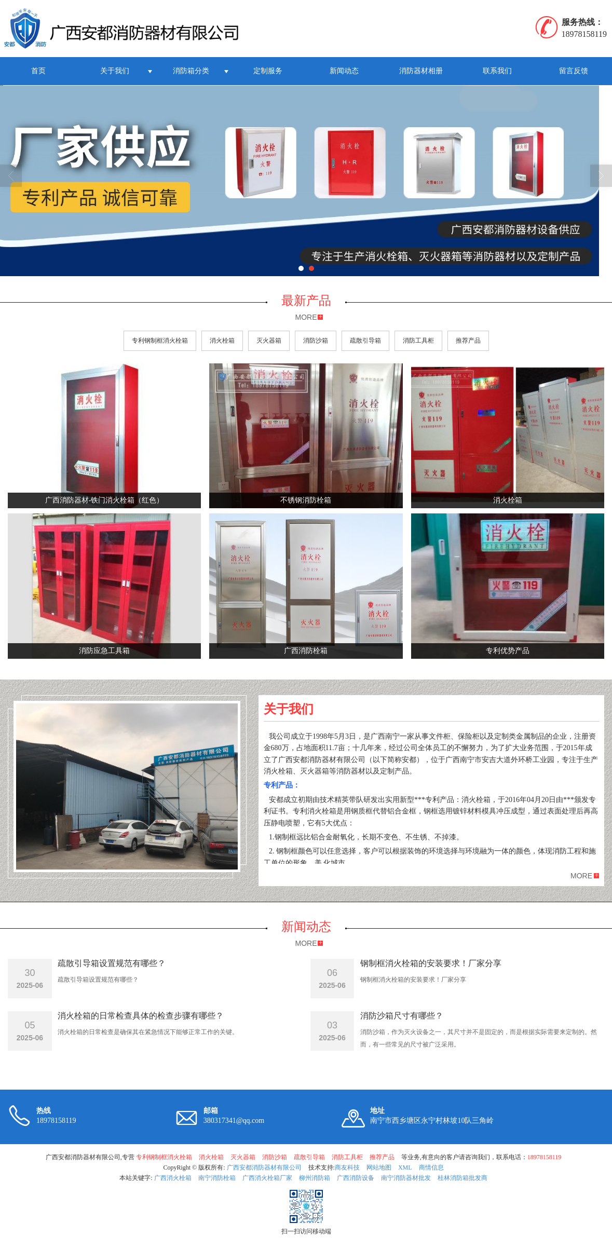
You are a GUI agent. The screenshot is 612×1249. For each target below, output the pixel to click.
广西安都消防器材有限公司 (264, 1167)
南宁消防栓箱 (217, 1178)
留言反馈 (573, 71)
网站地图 (378, 1167)
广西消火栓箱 (173, 1178)
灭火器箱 (268, 340)
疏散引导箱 (365, 340)
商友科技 (347, 1167)
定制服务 (267, 71)
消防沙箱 (315, 340)
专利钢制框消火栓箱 (160, 340)
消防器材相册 (421, 71)
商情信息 (431, 1167)
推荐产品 (468, 340)
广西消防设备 (355, 1178)
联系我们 (497, 71)
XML (405, 1167)
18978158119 (544, 1157)
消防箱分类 (191, 71)
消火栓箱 (222, 340)
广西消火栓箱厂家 (267, 1178)
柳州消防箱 (314, 1178)
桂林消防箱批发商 (462, 1178)
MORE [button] (581, 876)
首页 (38, 71)
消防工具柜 (418, 340)
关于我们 (114, 71)
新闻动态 (344, 71)
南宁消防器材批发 (406, 1178)
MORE (306, 317)
